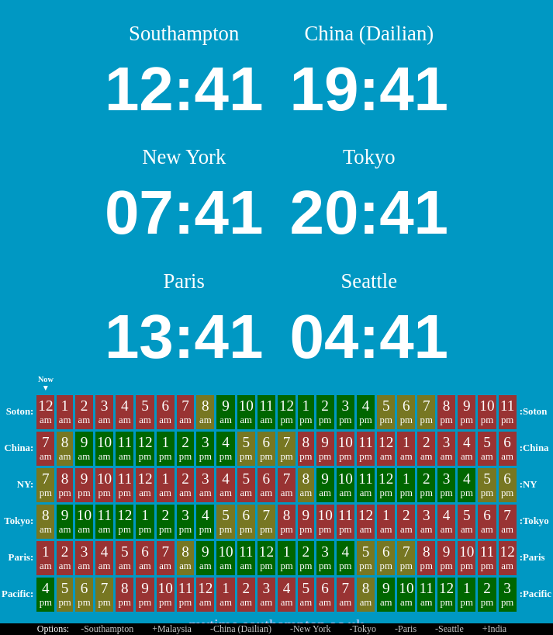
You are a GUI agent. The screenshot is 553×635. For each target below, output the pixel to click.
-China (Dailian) (240, 628)
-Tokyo (363, 628)
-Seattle (449, 628)
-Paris (405, 628)
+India (494, 628)
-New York (310, 628)
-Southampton (107, 628)
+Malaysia (172, 628)
